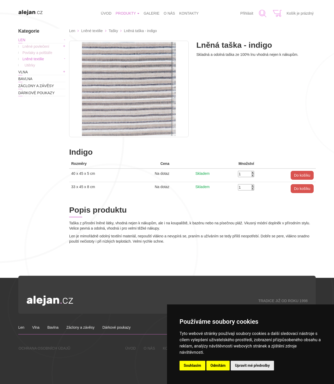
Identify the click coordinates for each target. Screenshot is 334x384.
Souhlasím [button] (192, 365)
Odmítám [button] (218, 365)
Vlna (23, 72)
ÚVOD (106, 13)
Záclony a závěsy (36, 86)
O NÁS (169, 13)
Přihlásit (246, 13)
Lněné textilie (33, 59)
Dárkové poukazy (36, 93)
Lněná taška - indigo (140, 31)
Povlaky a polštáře (37, 53)
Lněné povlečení (35, 46)
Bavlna (25, 79)
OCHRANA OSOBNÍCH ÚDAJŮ (44, 348)
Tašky (113, 31)
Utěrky (30, 65)
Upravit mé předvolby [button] (252, 365)
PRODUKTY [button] (127, 13)
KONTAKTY (189, 13)
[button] (302, 175)
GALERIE (151, 13)
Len (21, 40)
